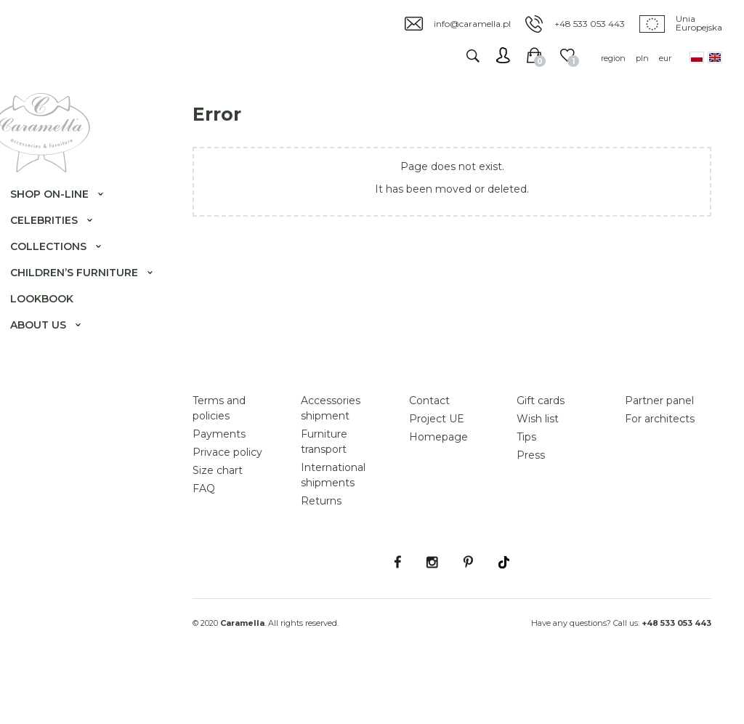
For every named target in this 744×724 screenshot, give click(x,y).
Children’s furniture (53, 301)
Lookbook (53, 334)
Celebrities (55, 241)
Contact (429, 447)
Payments (219, 481)
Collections (60, 267)
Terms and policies (219, 455)
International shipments (333, 522)
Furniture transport (324, 489)
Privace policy (227, 499)
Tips (526, 484)
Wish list (538, 465)
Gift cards (541, 447)
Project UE (436, 465)
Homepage (438, 484)
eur (665, 58)
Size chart (218, 517)
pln (642, 58)
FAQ (204, 535)
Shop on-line (61, 215)
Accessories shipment (330, 455)
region (613, 58)
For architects (660, 465)
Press (531, 502)
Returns (321, 548)
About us (50, 360)
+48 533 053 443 (589, 23)
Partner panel (659, 447)
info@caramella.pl (472, 23)
